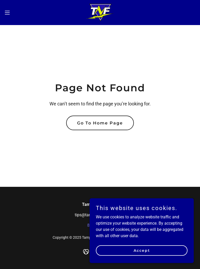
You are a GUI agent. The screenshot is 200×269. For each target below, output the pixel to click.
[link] (100, 12)
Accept (142, 250)
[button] (17, 12)
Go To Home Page (100, 123)
